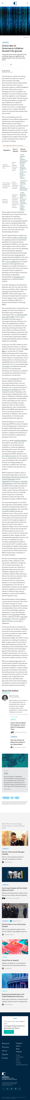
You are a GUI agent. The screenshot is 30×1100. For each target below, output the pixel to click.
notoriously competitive (9, 509)
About (4, 1050)
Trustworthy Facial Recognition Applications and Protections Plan (23, 187)
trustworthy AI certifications (11, 390)
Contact (18, 1055)
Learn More (7, 789)
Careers (18, 1059)
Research (5, 1043)
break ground (19, 255)
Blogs (18, 1049)
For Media (18, 1063)
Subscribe (9, 1031)
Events (18, 1046)
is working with (14, 379)
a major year (18, 661)
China (17, 797)
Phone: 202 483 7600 (7, 1085)
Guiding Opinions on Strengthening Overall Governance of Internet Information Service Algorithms (23, 172)
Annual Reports (20, 1057)
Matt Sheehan (6, 71)
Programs (19, 1043)
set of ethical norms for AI (10, 456)
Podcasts (19, 1052)
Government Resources (22, 1064)
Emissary (5, 1047)
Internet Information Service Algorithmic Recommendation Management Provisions (24, 159)
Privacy (18, 1061)
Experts (5, 1054)
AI (12, 797)
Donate (5, 1058)
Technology (6, 797)
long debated (16, 614)
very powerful (17, 221)
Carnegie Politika (16, 920)
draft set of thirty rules (20, 238)
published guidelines (20, 441)
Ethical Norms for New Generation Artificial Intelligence (23, 206)
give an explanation (12, 262)
